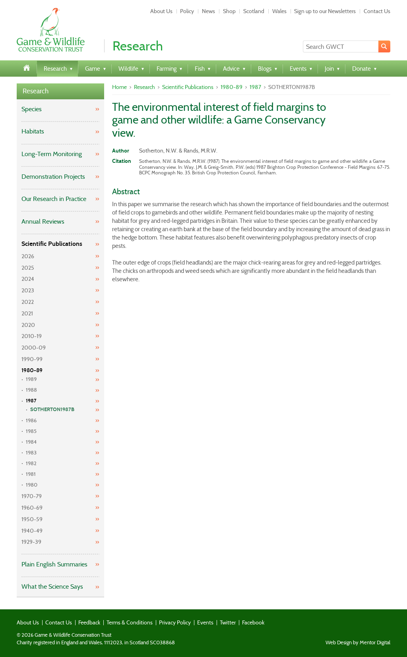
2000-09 (33, 347)
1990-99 (32, 359)
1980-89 (32, 370)
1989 (31, 379)
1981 (31, 474)
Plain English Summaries (54, 564)
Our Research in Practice (53, 199)
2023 (27, 290)
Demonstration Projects (53, 176)
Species (31, 109)
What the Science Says (52, 586)
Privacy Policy (175, 622)
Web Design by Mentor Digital (358, 643)
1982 (31, 463)
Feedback (89, 622)
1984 (31, 442)
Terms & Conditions (130, 622)
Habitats (32, 131)
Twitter (228, 622)
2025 (27, 267)
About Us (161, 11)
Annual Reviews (42, 221)
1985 (31, 431)
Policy (187, 11)
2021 (27, 313)
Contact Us (377, 11)
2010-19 (31, 336)
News (208, 11)
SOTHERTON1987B (52, 409)
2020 (28, 324)
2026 (27, 256)
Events (205, 622)
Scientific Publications (51, 243)
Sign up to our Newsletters (325, 11)
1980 (31, 484)
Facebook (253, 622)
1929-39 (31, 541)
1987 (31, 401)
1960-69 (32, 507)
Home (119, 87)
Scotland (253, 11)
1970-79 (31, 496)
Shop (229, 11)
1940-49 (32, 530)
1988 (31, 389)
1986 (31, 420)
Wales (279, 11)
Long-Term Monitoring (51, 154)
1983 (31, 452)
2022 (27, 301)
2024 (27, 278)
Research (35, 91)
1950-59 (32, 519)
